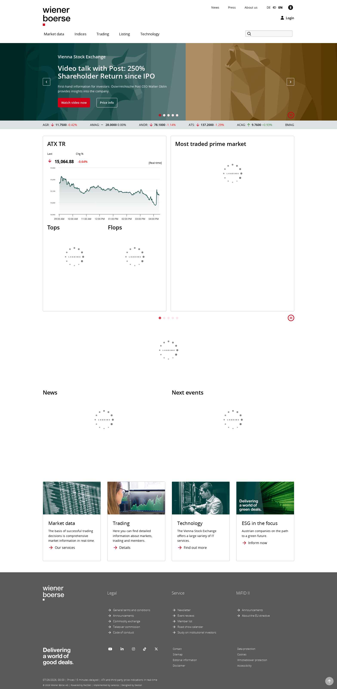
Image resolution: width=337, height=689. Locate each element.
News (215, 7)
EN (280, 7)
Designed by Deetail (131, 685)
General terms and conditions (131, 610)
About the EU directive (256, 616)
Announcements (123, 616)
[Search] (269, 33)
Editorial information (185, 660)
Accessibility (244, 665)
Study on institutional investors (197, 632)
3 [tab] (168, 115)
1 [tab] (160, 115)
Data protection (246, 649)
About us (251, 7)
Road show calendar (190, 627)
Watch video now (74, 103)
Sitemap (177, 654)
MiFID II (243, 593)
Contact (177, 649)
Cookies (242, 654)
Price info (107, 103)
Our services (65, 547)
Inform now (257, 542)
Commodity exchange (126, 621)
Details (124, 547)
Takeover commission (126, 627)
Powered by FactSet (81, 685)
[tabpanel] (168, 82)
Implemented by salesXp (106, 685)
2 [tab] (164, 115)
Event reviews (186, 616)
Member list (185, 621)
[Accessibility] (290, 7)
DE (269, 7)
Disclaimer (179, 665)
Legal (112, 593)
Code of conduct (123, 632)
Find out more (195, 547)
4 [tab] (173, 115)
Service (178, 593)
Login (287, 18)
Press (232, 7)
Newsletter (184, 610)
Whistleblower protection (252, 660)
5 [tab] (177, 115)
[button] (46, 82)
